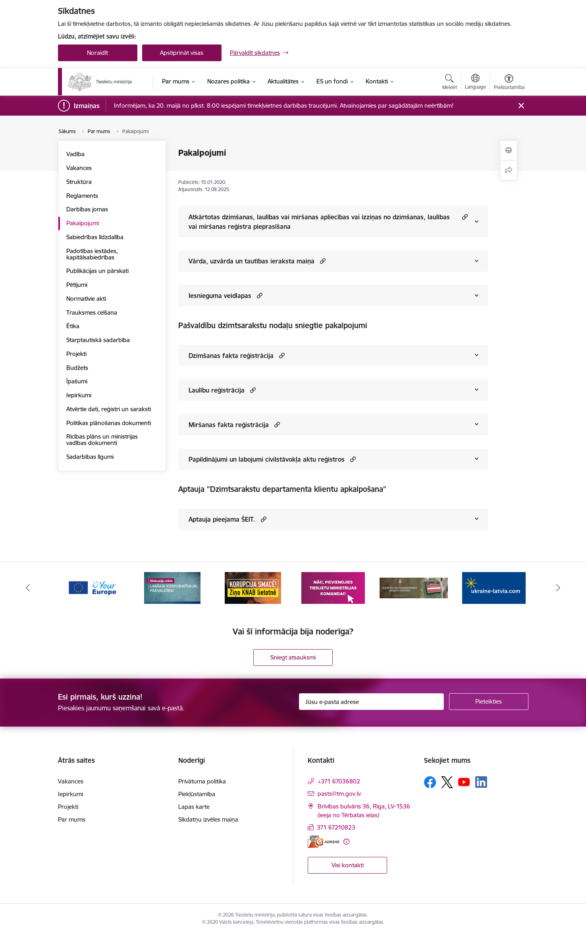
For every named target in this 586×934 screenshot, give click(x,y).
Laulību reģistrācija (217, 390)
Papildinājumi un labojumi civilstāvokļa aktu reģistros (267, 459)
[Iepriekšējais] (28, 588)
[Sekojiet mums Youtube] (464, 782)
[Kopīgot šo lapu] (508, 170)
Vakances (79, 168)
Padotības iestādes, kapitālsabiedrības (92, 254)
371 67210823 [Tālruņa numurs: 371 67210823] (336, 827)
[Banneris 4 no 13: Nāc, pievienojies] (333, 587)
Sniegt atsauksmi (293, 657)
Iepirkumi (78, 395)
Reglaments (82, 195)
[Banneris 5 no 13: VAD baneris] (414, 587)
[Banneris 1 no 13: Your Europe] (92, 587)
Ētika (72, 326)
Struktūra (79, 182)
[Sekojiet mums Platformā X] (447, 782)
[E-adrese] (323, 841)
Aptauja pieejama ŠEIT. (222, 519)
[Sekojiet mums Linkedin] (481, 782)
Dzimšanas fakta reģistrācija (231, 356)
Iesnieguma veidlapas (220, 296)
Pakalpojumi (82, 223)
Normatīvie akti (86, 298)
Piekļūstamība (196, 794)
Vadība (75, 154)
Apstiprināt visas (181, 52)
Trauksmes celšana (91, 312)
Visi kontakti (348, 865)
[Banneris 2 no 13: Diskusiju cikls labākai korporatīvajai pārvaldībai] (172, 587)
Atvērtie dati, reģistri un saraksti (108, 409)
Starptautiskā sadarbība (98, 340)
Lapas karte (194, 806)
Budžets (77, 367)
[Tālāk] (558, 588)
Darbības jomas (87, 209)
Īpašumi (76, 381)
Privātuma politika (202, 781)
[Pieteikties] (488, 701)
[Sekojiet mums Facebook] (430, 782)
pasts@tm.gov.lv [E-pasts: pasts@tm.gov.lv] (339, 793)
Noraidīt (97, 52)
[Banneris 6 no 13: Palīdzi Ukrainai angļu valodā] (494, 587)
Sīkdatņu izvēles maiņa (208, 819)
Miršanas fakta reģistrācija (229, 425)
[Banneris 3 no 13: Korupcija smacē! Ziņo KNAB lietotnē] (253, 587)
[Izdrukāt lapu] (508, 150)
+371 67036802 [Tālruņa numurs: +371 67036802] (339, 781)
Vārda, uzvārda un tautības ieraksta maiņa (251, 261)
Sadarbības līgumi (90, 456)
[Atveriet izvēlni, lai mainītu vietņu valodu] (475, 82)
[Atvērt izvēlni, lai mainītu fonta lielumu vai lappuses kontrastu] (509, 83)
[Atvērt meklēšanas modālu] (449, 83)
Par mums (71, 819)
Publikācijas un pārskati (97, 271)
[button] (464, 217)
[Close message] (520, 105)
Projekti (76, 354)
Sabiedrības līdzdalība (94, 237)
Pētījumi (76, 284)
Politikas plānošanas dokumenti (108, 423)
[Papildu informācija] (346, 842)
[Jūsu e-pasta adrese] (371, 701)
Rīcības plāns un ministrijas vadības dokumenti (102, 440)
